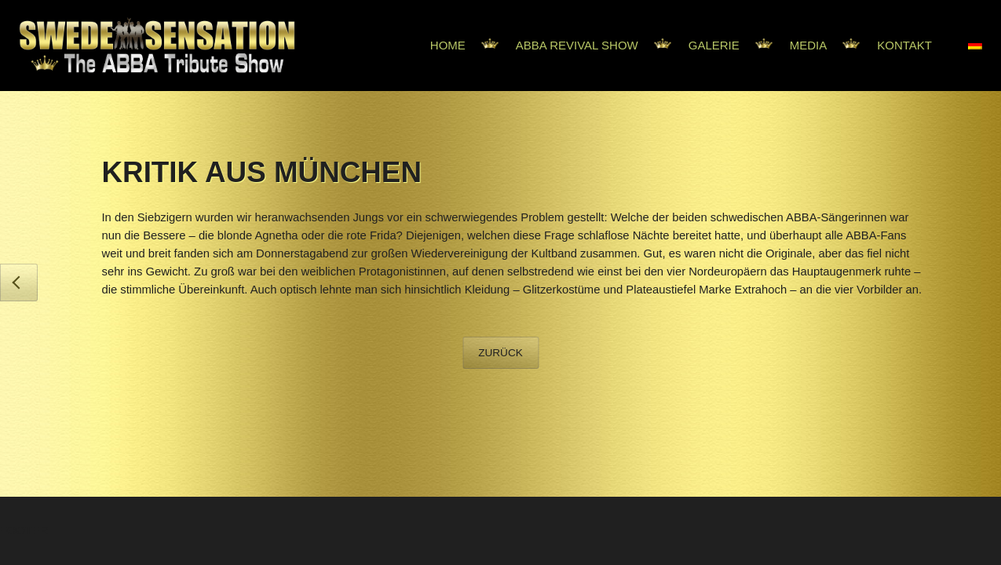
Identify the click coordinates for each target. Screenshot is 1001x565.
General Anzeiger (19, 282)
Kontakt (904, 45)
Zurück (500, 353)
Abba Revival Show (577, 45)
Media (808, 45)
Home (448, 45)
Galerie (714, 45)
